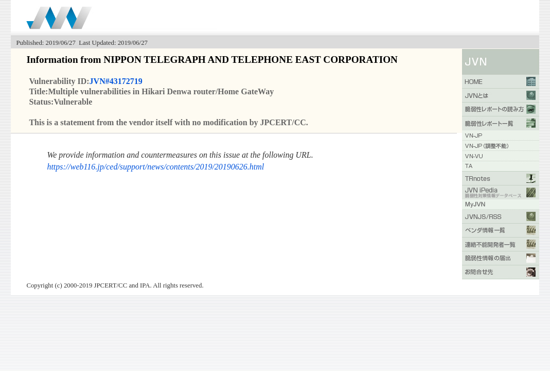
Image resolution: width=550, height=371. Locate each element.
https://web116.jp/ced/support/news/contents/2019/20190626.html (155, 166)
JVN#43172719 (116, 81)
